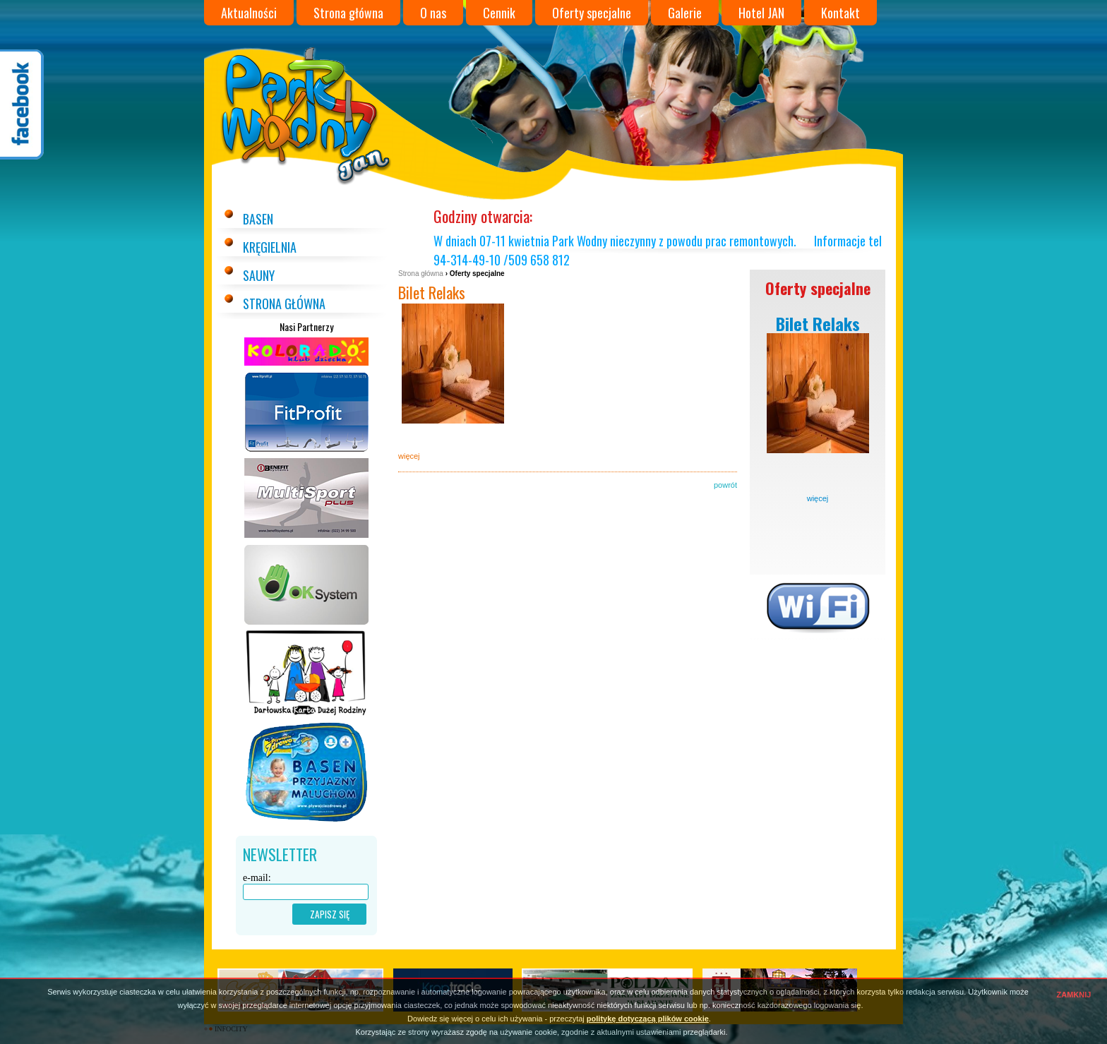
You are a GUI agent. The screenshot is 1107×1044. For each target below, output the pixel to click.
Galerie (685, 13)
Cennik (499, 13)
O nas (433, 13)
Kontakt (840, 13)
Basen (258, 219)
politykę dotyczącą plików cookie (648, 1018)
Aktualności (249, 13)
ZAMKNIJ (1074, 994)
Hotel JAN (761, 13)
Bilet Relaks (431, 292)
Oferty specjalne (591, 13)
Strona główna (348, 13)
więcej (818, 498)
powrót (725, 485)
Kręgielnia (270, 247)
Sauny (259, 275)
